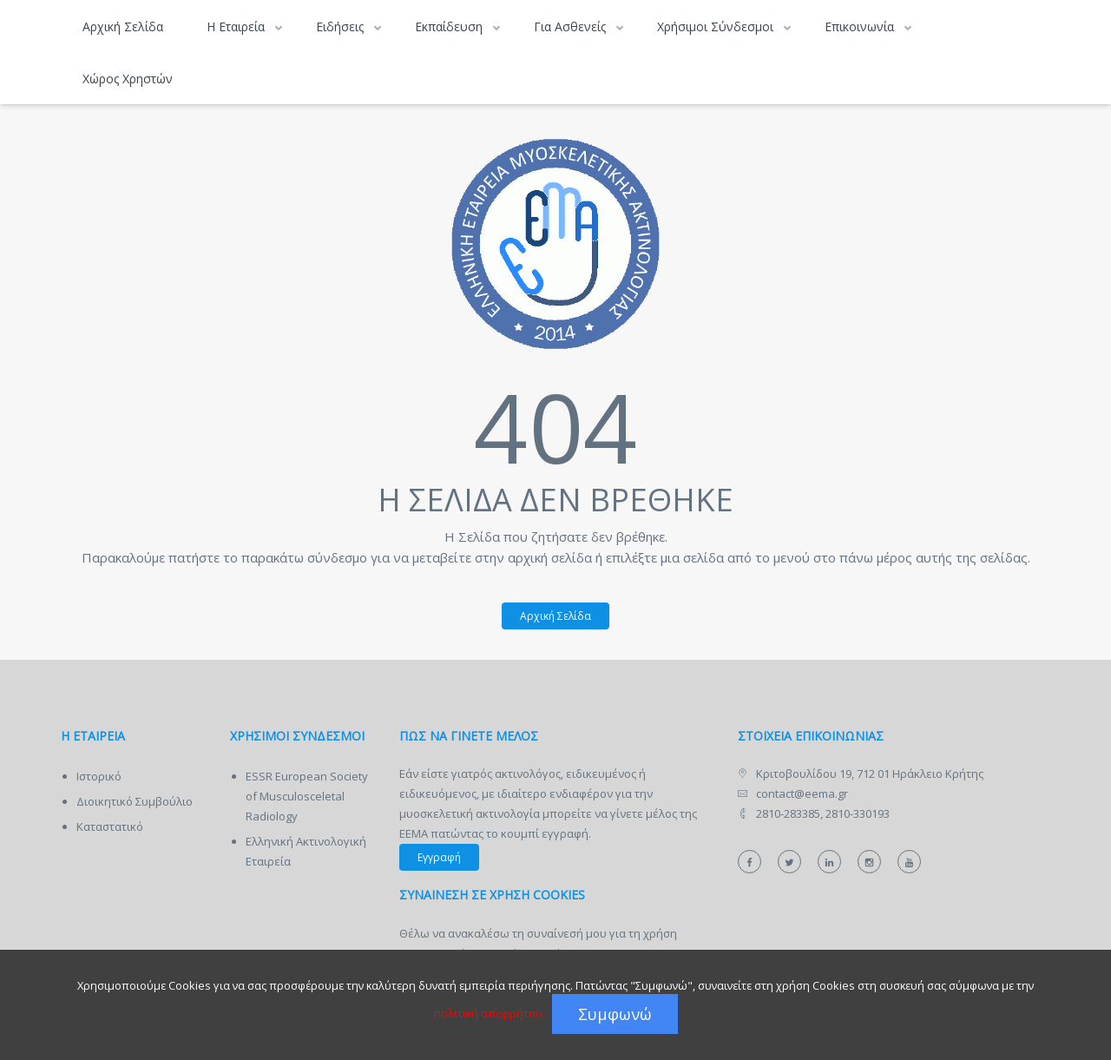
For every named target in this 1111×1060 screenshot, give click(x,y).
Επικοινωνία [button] (861, 26)
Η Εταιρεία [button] (237, 26)
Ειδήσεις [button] (341, 26)
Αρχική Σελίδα (122, 26)
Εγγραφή (439, 857)
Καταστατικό (109, 826)
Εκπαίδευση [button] (450, 26)
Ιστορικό (99, 776)
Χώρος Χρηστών (127, 78)
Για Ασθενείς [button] (571, 26)
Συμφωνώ (615, 1014)
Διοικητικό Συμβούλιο (134, 801)
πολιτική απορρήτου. (489, 1013)
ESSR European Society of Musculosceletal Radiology (307, 796)
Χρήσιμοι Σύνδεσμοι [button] (717, 26)
